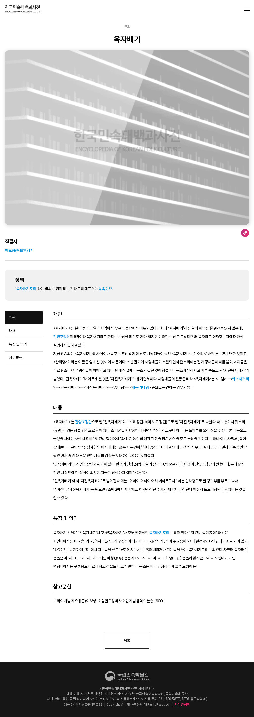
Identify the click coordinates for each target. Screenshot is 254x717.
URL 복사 (245, 233)
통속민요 (105, 288)
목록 (127, 640)
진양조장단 (61, 336)
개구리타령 (140, 387)
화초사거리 (240, 379)
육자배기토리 (26, 288)
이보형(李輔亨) (16, 250)
